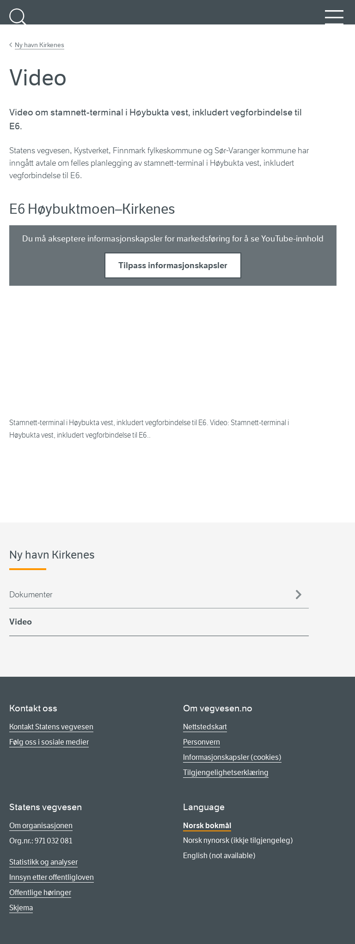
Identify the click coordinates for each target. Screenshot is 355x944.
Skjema (21, 907)
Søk (18, 22)
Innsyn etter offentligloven (51, 877)
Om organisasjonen (41, 825)
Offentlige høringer (40, 892)
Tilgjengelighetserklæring (226, 772)
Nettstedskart (205, 726)
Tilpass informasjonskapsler (172, 265)
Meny (334, 22)
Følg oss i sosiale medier (49, 742)
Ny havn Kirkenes (39, 45)
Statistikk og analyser (43, 862)
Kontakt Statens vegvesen (51, 726)
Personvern (201, 742)
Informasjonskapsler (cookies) (232, 757)
